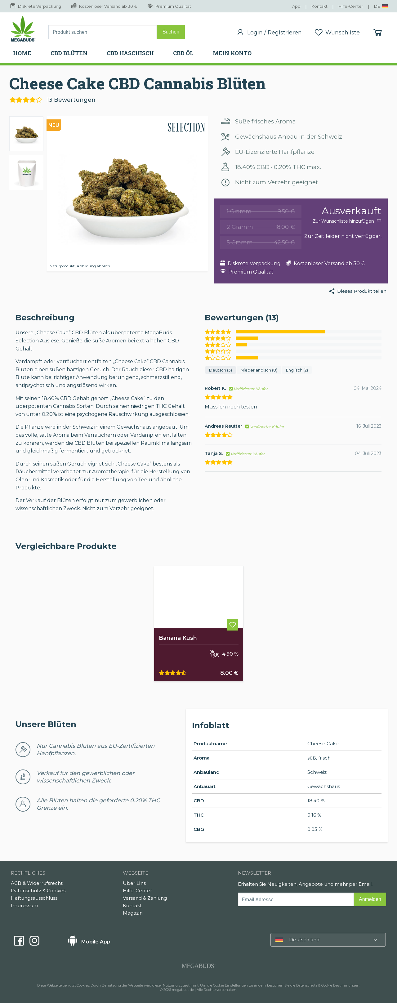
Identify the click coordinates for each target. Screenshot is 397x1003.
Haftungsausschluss (34, 898)
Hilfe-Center (137, 891)
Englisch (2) (297, 370)
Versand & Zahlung (145, 898)
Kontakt (132, 905)
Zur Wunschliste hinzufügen (347, 221)
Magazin (133, 913)
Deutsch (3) (220, 370)
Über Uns (134, 883)
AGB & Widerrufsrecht (37, 883)
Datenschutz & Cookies (38, 891)
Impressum (24, 905)
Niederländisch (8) (259, 370)
